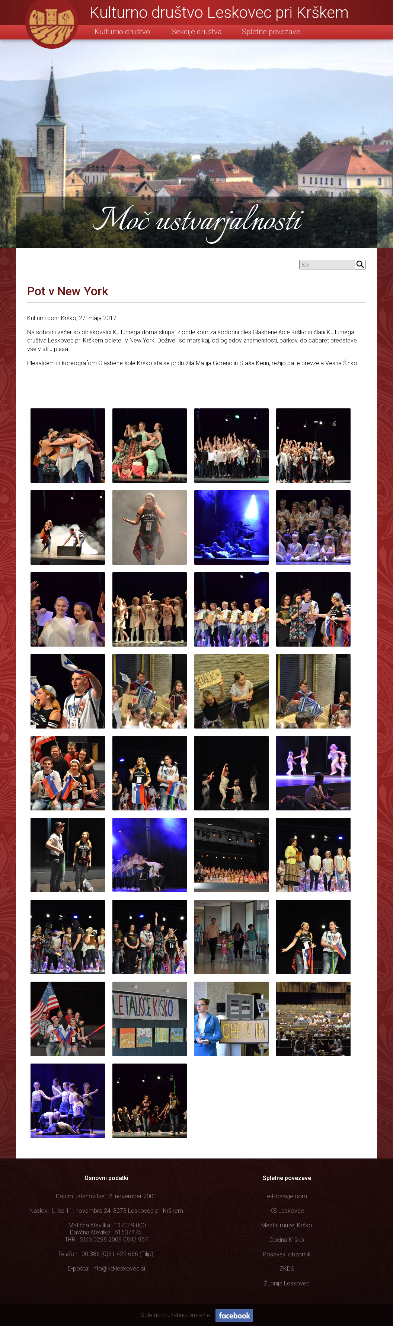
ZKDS (286, 1268)
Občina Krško (286, 1239)
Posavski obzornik (287, 1254)
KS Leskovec (286, 1210)
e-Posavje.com (287, 1196)
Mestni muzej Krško (286, 1225)
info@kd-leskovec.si (118, 1268)
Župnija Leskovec (287, 1283)
